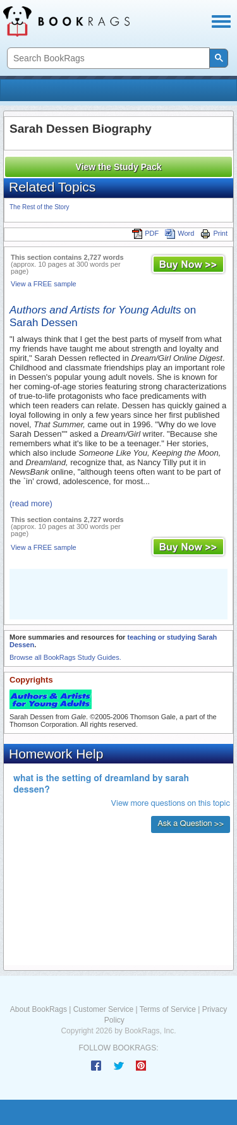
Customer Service (103, 1009)
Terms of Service (168, 1009)
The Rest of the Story (39, 207)
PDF (145, 233)
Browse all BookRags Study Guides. (65, 657)
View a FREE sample (43, 284)
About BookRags (38, 1009)
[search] (107, 58)
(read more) (30, 503)
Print (214, 233)
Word (179, 233)
